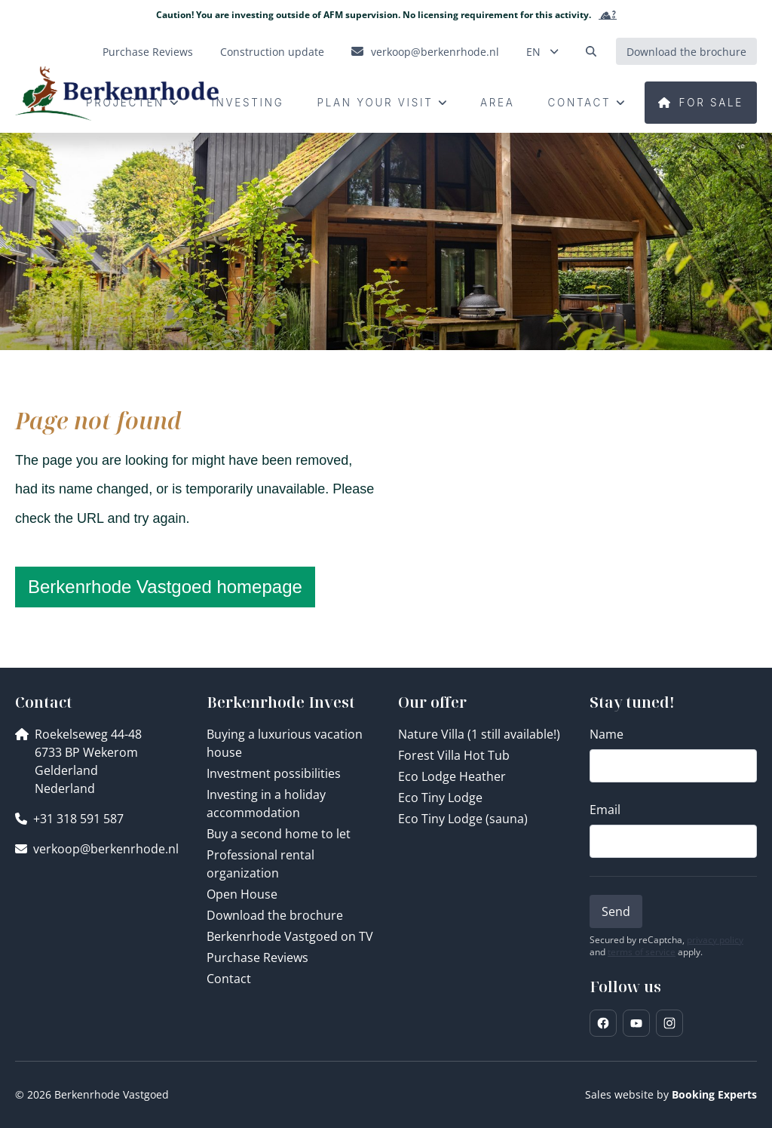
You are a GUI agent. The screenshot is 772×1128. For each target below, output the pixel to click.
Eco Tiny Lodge (440, 797)
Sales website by (671, 1094)
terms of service (642, 952)
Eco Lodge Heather (452, 776)
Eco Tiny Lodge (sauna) (463, 818)
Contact (229, 978)
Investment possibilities (274, 773)
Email (605, 809)
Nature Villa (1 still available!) (479, 734)
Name (606, 734)
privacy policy (715, 940)
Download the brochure (275, 915)
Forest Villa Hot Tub (454, 755)
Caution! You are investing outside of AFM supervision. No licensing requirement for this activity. (386, 15)
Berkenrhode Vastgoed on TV (290, 936)
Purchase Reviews (257, 957)
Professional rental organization (260, 864)
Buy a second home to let (279, 833)
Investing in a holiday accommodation (266, 803)
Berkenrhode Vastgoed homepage (165, 586)
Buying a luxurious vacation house (285, 743)
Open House (242, 894)
